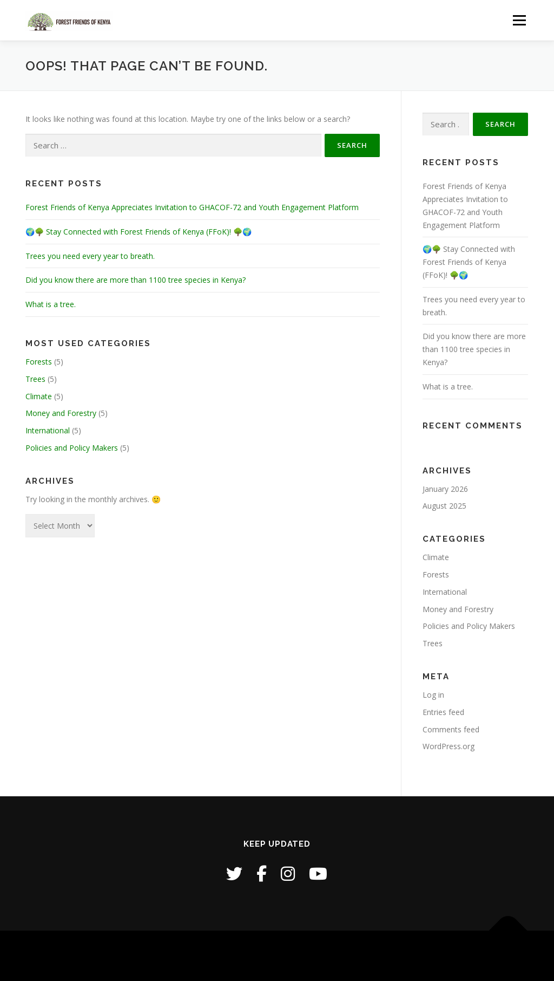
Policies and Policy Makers (71, 448)
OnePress (312, 956)
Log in (433, 695)
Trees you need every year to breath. (90, 256)
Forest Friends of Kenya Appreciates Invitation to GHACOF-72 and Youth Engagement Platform (192, 207)
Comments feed (451, 729)
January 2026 (445, 489)
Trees (35, 379)
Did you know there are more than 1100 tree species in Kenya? (135, 280)
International (47, 430)
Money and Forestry (60, 413)
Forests (38, 361)
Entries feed (443, 712)
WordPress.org (448, 746)
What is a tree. (50, 304)
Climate (38, 396)
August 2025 (444, 506)
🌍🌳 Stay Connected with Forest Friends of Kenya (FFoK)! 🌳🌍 (138, 231)
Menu (519, 20)
